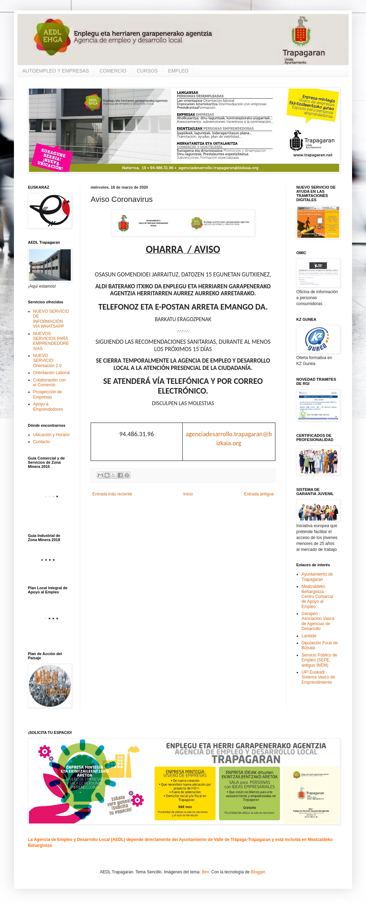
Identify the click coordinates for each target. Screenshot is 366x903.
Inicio (188, 494)
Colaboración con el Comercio (49, 382)
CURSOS (147, 71)
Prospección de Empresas (47, 394)
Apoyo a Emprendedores (48, 406)
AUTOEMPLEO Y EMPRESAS (55, 71)
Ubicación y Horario (51, 434)
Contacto (41, 441)
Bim (205, 872)
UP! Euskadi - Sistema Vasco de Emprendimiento (318, 677)
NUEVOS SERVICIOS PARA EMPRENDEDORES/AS (51, 341)
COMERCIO (112, 71)
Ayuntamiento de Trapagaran (317, 577)
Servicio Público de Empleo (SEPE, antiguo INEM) (319, 660)
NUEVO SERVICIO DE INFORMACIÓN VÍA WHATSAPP (51, 319)
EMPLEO (178, 71)
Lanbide (309, 635)
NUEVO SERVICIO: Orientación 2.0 (47, 360)
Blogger (258, 872)
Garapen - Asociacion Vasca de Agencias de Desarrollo (318, 621)
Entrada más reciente (112, 494)
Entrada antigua (259, 494)
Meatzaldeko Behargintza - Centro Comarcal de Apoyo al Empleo (317, 596)
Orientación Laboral (51, 372)
